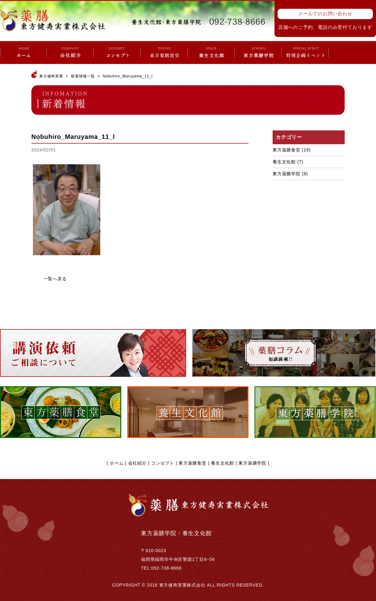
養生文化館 (284, 161)
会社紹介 (137, 463)
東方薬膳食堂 (286, 149)
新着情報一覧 (83, 76)
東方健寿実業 (51, 76)
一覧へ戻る (55, 278)
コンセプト (162, 463)
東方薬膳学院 (286, 173)
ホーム (116, 463)
